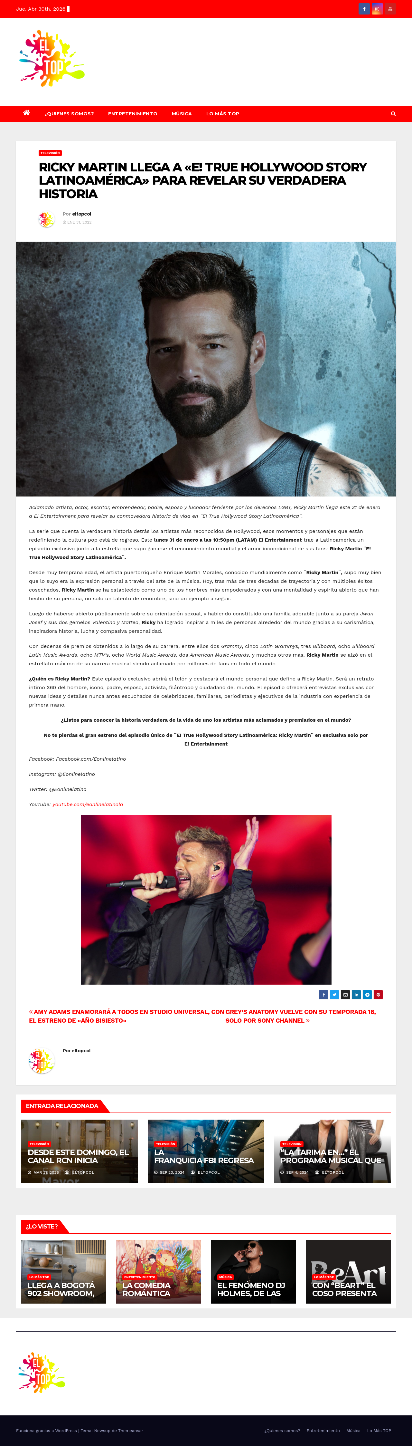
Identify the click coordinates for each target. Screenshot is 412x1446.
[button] (393, 114)
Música (182, 114)
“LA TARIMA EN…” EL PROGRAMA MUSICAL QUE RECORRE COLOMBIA (330, 1160)
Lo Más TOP (222, 114)
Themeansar (130, 1430)
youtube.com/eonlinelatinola (87, 804)
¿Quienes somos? (69, 114)
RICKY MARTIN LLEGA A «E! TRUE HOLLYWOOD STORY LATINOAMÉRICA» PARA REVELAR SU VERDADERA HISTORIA (203, 180)
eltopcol (81, 214)
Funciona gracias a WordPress (47, 1430)
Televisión (50, 153)
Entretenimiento (133, 114)
